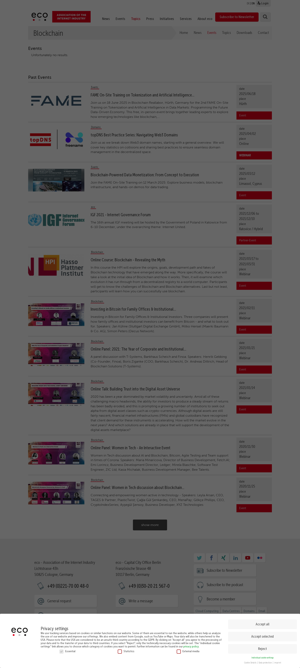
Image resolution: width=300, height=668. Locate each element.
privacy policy (191, 646)
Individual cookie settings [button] (262, 658)
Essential (67, 651)
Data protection (265, 663)
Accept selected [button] (262, 636)
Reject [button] (262, 649)
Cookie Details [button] (250, 663)
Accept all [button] (262, 624)
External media (188, 651)
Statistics (126, 651)
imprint (277, 663)
